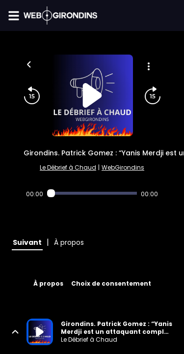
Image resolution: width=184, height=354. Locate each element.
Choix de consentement (111, 283)
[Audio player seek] (92, 193)
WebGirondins (123, 167)
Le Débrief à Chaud (68, 167)
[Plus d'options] (148, 66)
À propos (48, 283)
